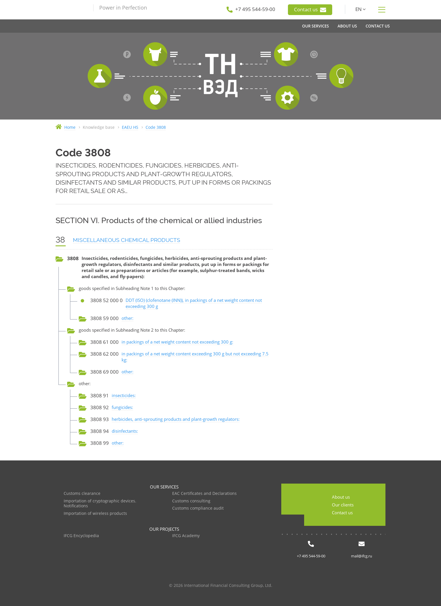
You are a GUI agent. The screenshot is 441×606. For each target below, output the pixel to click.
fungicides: (122, 407)
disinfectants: (125, 431)
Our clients (343, 505)
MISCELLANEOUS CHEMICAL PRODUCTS (126, 240)
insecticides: (124, 395)
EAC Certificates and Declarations (204, 493)
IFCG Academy (186, 535)
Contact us (310, 9)
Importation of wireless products (95, 513)
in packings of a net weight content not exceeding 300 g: (177, 342)
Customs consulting (191, 501)
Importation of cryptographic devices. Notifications (100, 504)
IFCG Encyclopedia (81, 535)
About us (341, 497)
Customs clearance (82, 493)
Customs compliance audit (198, 508)
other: (127, 318)
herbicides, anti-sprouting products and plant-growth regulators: (176, 419)
